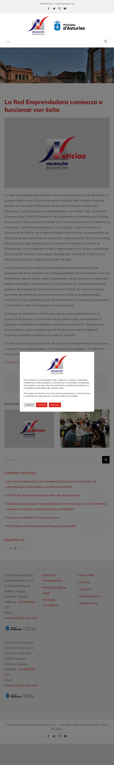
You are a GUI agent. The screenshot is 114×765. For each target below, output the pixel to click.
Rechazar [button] (55, 405)
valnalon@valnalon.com (65, 4)
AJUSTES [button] (29, 405)
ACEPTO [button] (42, 405)
